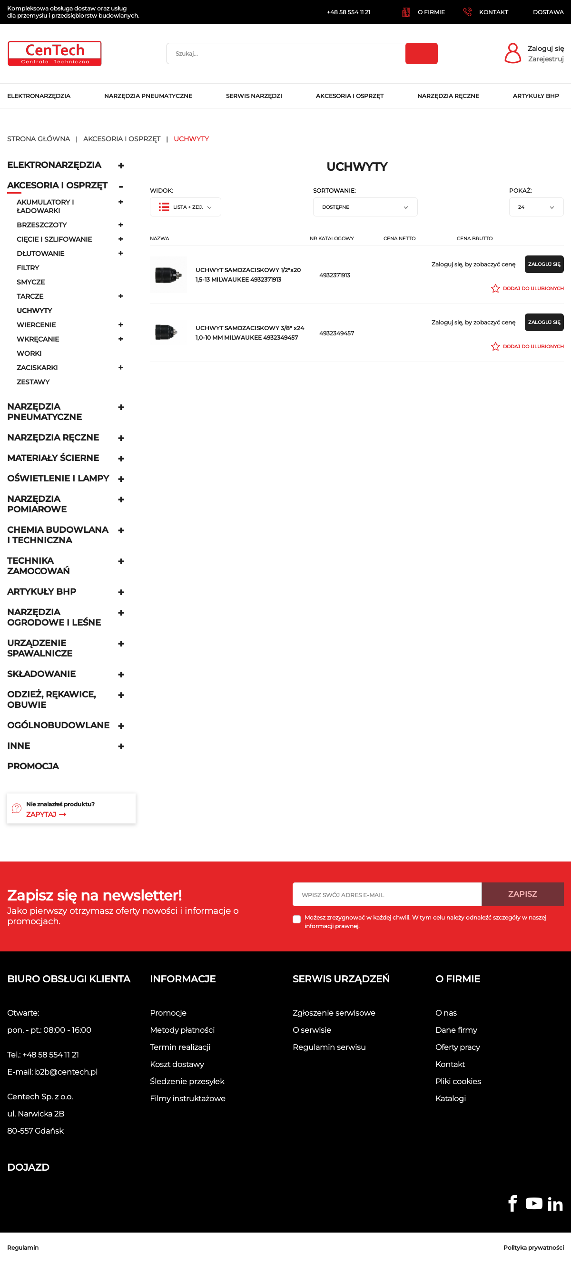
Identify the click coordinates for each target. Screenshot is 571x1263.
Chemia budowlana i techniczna (57, 535)
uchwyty (34, 310)
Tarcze (30, 296)
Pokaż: (520, 191)
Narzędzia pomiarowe (37, 504)
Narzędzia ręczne (53, 437)
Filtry (28, 268)
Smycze (31, 282)
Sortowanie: (334, 191)
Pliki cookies (458, 1081)
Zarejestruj (546, 59)
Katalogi (450, 1098)
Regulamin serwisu (329, 1047)
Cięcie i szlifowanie (54, 239)
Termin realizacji (180, 1047)
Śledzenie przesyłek (187, 1081)
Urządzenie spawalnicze (39, 648)
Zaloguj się (546, 48)
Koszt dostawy (177, 1064)
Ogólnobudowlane (58, 725)
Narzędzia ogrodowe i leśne (54, 617)
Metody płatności (182, 1030)
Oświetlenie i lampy (58, 478)
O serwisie (312, 1030)
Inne (18, 746)
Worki (29, 353)
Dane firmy (456, 1030)
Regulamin (23, 1247)
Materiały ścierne (53, 458)
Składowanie (41, 674)
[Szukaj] (302, 53)
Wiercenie (36, 325)
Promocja (33, 766)
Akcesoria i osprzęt (57, 185)
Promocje (168, 1013)
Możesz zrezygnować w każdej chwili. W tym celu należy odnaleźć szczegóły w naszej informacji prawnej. (425, 922)
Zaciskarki (37, 367)
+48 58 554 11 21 (50, 1054)
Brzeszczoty (42, 225)
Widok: (161, 191)
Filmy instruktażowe (188, 1098)
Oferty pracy (457, 1047)
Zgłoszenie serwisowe (334, 1013)
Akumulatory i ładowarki (45, 206)
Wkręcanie (38, 339)
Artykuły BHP (41, 592)
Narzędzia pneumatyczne (44, 411)
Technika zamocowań (38, 566)
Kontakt (450, 1064)
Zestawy (33, 382)
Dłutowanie (40, 253)
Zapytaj (46, 814)
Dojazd (28, 1167)
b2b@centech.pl (66, 1072)
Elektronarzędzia (54, 165)
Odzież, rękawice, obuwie (51, 699)
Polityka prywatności (533, 1247)
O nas (446, 1013)
